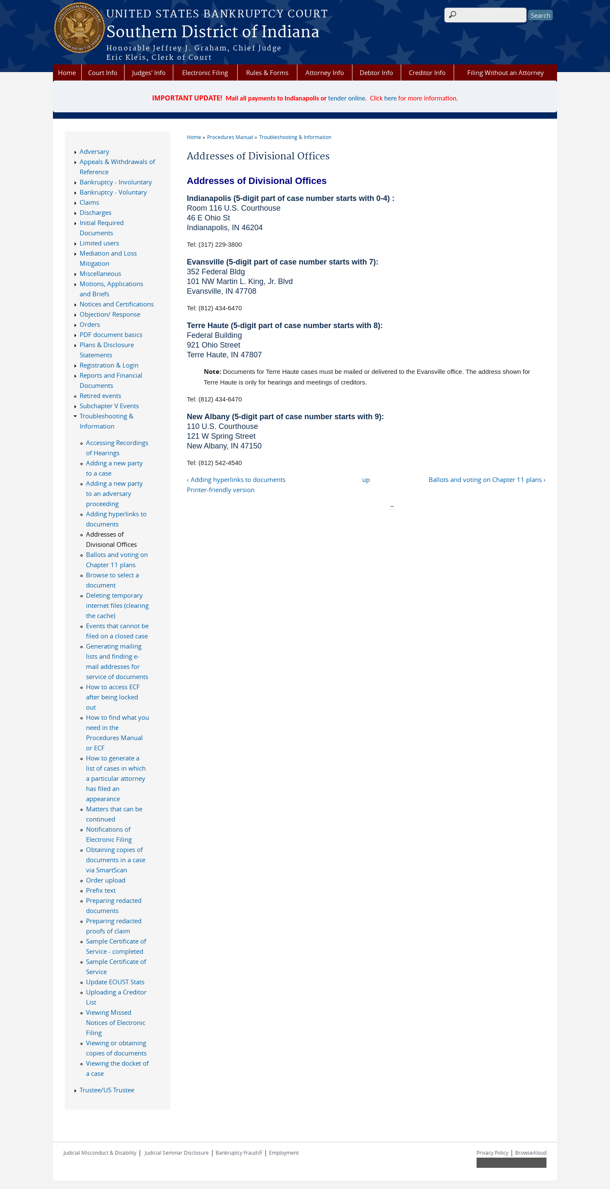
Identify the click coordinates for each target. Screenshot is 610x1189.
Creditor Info (427, 72)
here (390, 98)
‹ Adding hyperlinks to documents (236, 479)
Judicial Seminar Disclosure (177, 1152)
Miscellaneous (100, 273)
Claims (89, 202)
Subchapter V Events (109, 405)
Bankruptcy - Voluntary (113, 192)
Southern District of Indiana (212, 32)
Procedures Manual (230, 137)
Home (67, 72)
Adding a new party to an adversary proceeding (114, 493)
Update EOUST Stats (115, 981)
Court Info (102, 72)
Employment (284, 1152)
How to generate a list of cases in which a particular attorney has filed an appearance (116, 778)
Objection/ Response (110, 314)
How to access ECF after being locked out (113, 696)
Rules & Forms (267, 72)
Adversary (94, 151)
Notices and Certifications (117, 304)
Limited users (99, 243)
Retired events (100, 395)
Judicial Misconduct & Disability (100, 1152)
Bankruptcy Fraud (239, 1152)
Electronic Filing (205, 72)
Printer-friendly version (221, 489)
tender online (347, 98)
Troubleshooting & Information (295, 137)
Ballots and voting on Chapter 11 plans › (487, 479)
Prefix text (101, 890)
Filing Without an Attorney (505, 72)
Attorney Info (324, 72)
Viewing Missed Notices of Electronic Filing (115, 1022)
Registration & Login (109, 365)
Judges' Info (149, 72)
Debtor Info (376, 72)
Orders (90, 324)
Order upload (105, 880)
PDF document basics (111, 334)
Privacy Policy (492, 1152)
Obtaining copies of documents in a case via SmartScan (115, 859)
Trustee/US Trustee (107, 1090)
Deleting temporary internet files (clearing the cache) (117, 605)
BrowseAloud (530, 1152)
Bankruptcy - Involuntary (116, 182)
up (366, 479)
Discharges (95, 212)
